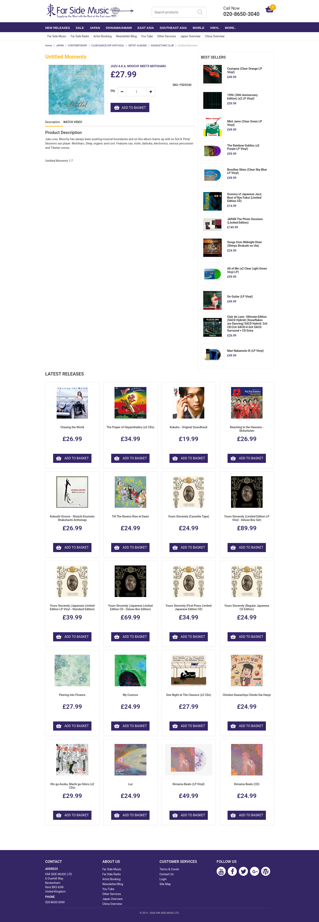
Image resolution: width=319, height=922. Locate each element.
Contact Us (167, 874)
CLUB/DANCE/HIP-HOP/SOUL (107, 45)
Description (52, 122)
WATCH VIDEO (72, 122)
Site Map (165, 884)
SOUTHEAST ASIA (173, 27)
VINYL (214, 27)
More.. (230, 27)
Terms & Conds (169, 869)
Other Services (166, 36)
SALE (80, 27)
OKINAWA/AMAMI (119, 27)
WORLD (198, 27)
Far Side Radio (80, 36)
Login (163, 879)
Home (48, 45)
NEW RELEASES (57, 27)
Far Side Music (57, 36)
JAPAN (95, 27)
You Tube (147, 36)
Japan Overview (190, 36)
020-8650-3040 (55, 902)
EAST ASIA (146, 27)
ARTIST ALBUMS (137, 45)
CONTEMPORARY (77, 45)
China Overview (215, 36)
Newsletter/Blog (126, 36)
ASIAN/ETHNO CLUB (162, 45)
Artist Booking (102, 36)
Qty (113, 91)
